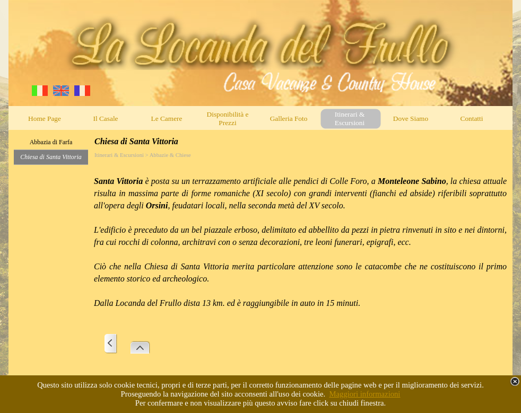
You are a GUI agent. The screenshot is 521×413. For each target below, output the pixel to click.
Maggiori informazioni (365, 394)
